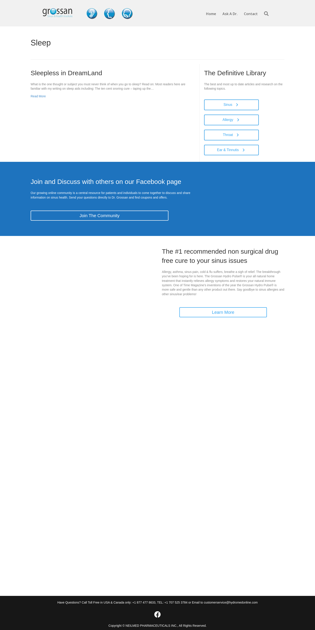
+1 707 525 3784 (176, 602)
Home (211, 13)
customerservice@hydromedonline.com (231, 602)
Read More (38, 96)
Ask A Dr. (230, 13)
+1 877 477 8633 (144, 602)
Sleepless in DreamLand (66, 73)
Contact (251, 13)
